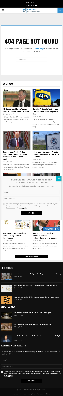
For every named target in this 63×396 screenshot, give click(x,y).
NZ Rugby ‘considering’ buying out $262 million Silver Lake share (16, 110)
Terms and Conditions (43, 394)
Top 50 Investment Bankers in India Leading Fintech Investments (15, 236)
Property (36, 133)
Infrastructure (37, 90)
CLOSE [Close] (59, 178)
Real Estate (36, 175)
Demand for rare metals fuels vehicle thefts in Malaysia (32, 313)
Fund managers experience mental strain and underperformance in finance (45, 236)
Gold (6, 133)
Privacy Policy (31, 394)
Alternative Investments (10, 175)
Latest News (8, 83)
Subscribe (31, 381)
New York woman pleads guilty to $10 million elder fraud (32, 324)
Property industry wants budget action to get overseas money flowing (37, 274)
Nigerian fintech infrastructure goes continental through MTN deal (45, 112)
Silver (6, 90)
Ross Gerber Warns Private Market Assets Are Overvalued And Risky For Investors (37, 337)
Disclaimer (23, 394)
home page (39, 48)
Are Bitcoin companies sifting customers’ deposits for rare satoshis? (36, 297)
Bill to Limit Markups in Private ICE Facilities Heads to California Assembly (46, 154)
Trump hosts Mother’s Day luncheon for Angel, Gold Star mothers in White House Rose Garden (15, 156)
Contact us (15, 394)
